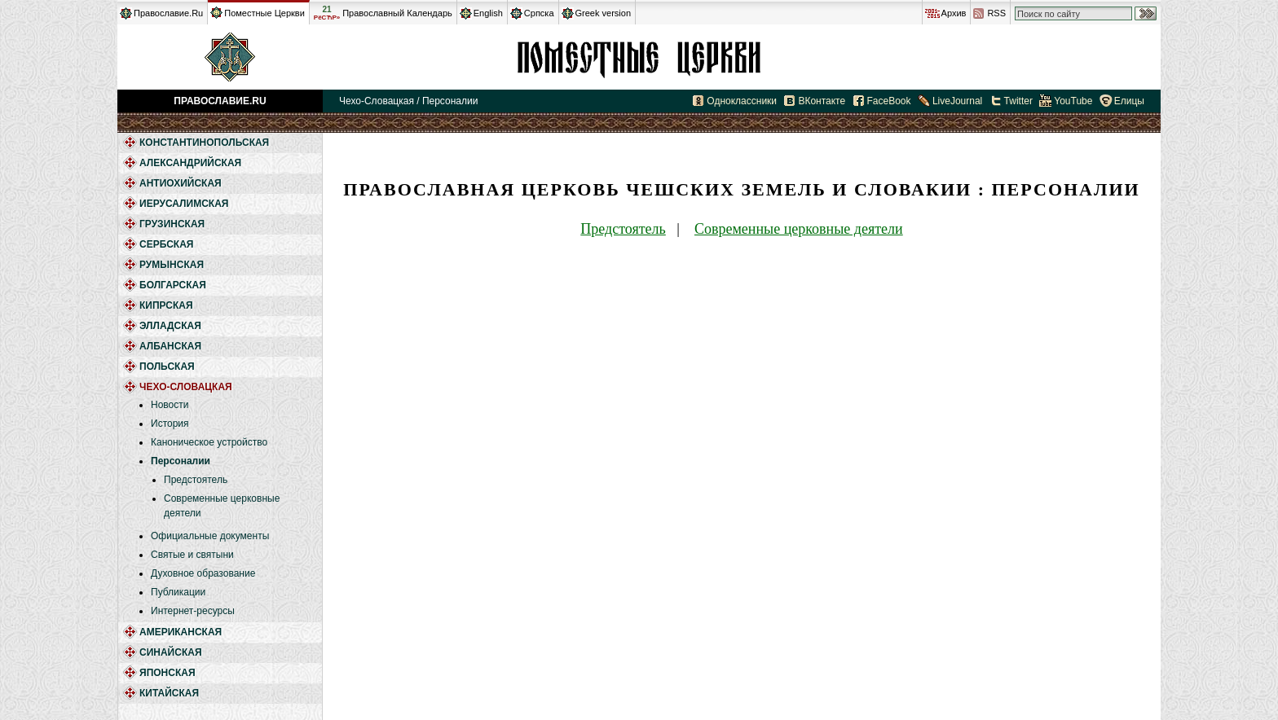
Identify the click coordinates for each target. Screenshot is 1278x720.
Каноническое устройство (209, 442)
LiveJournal (957, 101)
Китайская (169, 693)
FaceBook (889, 101)
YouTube (1073, 101)
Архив (954, 13)
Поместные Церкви (264, 13)
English (488, 13)
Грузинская (172, 224)
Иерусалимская (183, 203)
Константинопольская (204, 142)
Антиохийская (180, 183)
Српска (539, 13)
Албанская (170, 346)
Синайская (170, 652)
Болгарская (172, 285)
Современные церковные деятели (798, 229)
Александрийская (190, 163)
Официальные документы (210, 536)
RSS (996, 13)
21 (327, 13)
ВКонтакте (821, 101)
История (170, 423)
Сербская (166, 244)
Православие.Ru (168, 13)
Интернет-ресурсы (193, 611)
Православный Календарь (397, 13)
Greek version (603, 13)
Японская (167, 672)
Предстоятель (195, 479)
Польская (167, 366)
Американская (180, 632)
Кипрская (166, 305)
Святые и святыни (192, 554)
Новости (169, 404)
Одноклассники (742, 101)
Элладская (170, 325)
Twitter (1018, 101)
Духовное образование (203, 573)
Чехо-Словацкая (639, 57)
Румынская (171, 264)
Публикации (178, 592)
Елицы (1129, 101)
